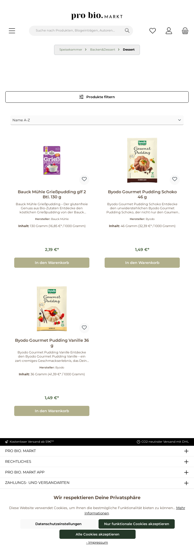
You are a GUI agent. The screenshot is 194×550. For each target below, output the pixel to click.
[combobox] (75, 31)
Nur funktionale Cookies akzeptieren (136, 524)
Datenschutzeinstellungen (58, 524)
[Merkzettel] (152, 30)
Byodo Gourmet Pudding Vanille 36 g (52, 343)
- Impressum (97, 542)
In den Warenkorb (52, 262)
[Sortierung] (97, 120)
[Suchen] (127, 31)
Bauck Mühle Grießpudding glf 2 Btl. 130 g (52, 194)
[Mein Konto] (169, 30)
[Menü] (12, 30)
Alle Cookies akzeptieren (97, 534)
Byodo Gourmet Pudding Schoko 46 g (142, 194)
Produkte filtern (97, 97)
